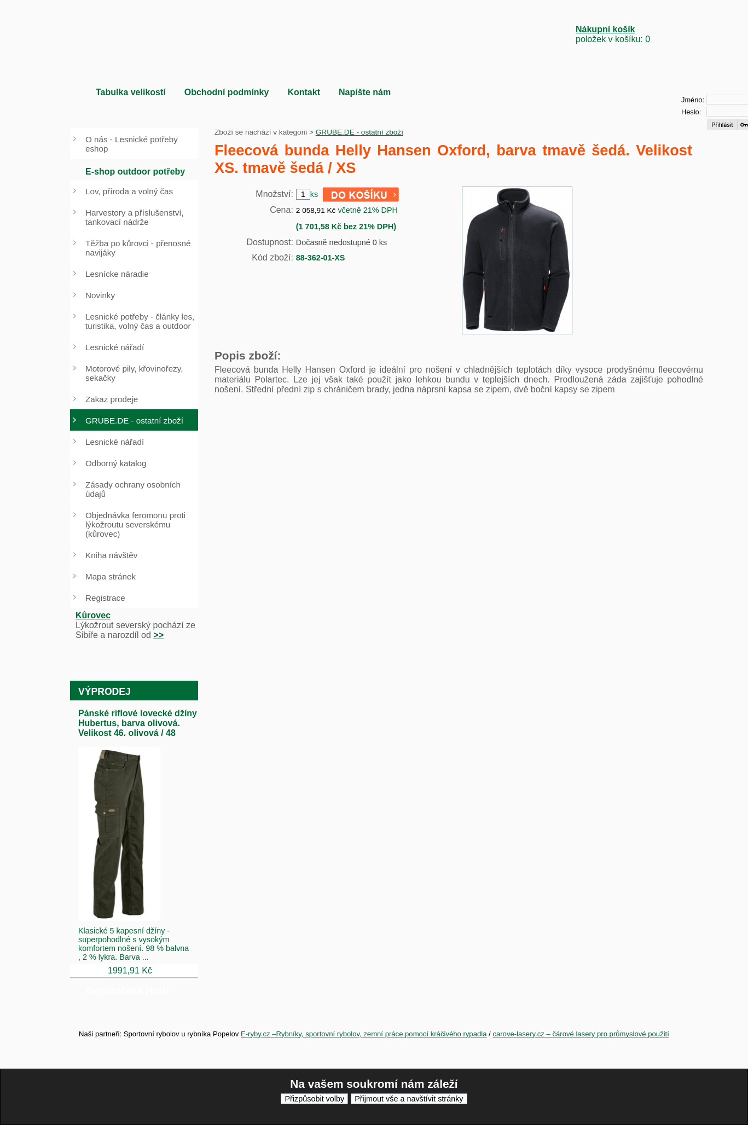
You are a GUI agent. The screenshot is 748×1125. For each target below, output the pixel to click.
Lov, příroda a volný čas (129, 191)
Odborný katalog (115, 463)
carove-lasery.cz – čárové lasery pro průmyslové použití (580, 1034)
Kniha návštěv (111, 555)
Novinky (100, 295)
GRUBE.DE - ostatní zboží (359, 132)
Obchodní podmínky (226, 92)
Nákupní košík (605, 29)
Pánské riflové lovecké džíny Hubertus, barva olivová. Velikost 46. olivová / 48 (137, 723)
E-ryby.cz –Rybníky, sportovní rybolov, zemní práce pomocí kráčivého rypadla (364, 1034)
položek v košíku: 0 (613, 34)
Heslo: (691, 112)
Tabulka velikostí (131, 92)
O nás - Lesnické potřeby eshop (131, 144)
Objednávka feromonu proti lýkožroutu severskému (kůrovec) (135, 524)
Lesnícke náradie (117, 274)
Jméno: (692, 100)
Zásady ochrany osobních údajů (133, 489)
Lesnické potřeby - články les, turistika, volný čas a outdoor (139, 321)
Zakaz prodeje (111, 399)
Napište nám (365, 92)
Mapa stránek (110, 576)
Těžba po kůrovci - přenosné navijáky (137, 248)
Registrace (105, 597)
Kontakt (303, 92)
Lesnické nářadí (114, 347)
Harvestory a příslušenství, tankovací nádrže (134, 217)
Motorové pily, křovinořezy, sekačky (134, 373)
